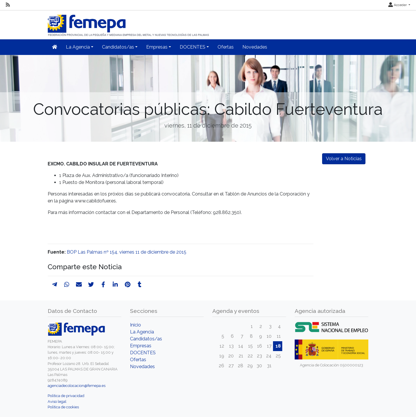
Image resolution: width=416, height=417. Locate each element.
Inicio (135, 325)
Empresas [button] (157, 47)
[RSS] (8, 5)
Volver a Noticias (344, 158)
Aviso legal (57, 401)
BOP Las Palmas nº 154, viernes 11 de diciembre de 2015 (126, 252)
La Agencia (142, 332)
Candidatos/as (146, 339)
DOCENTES (143, 352)
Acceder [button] (398, 5)
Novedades (254, 47)
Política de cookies (63, 407)
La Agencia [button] (78, 47)
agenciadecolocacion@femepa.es (76, 385)
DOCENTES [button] (192, 47)
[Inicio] (129, 23)
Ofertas (226, 47)
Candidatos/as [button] (118, 47)
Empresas (140, 345)
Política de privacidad (66, 396)
